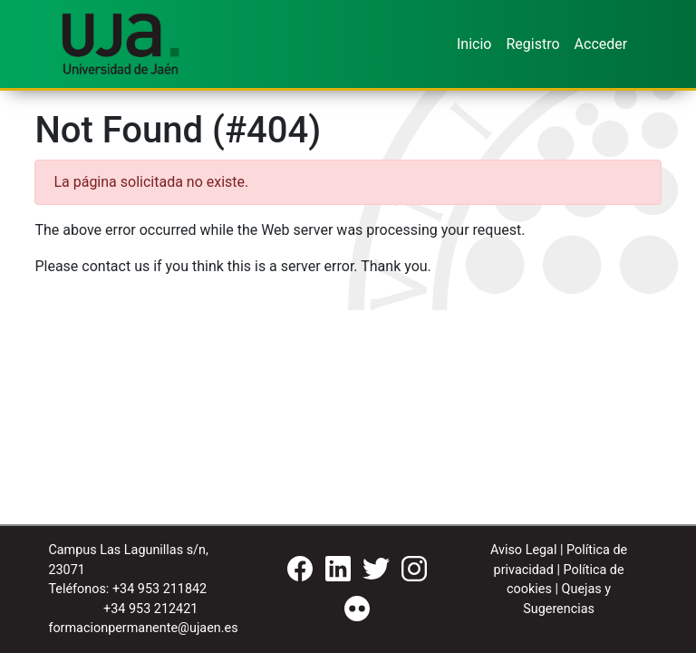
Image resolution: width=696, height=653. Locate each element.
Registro (532, 44)
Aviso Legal (523, 550)
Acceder (601, 44)
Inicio (474, 44)
